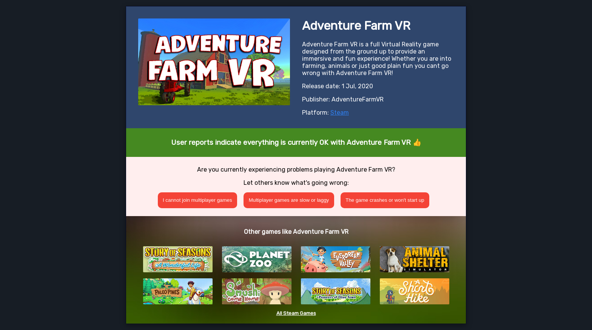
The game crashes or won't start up (384, 200)
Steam (339, 112)
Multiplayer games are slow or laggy (289, 200)
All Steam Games (296, 313)
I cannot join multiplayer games (197, 200)
